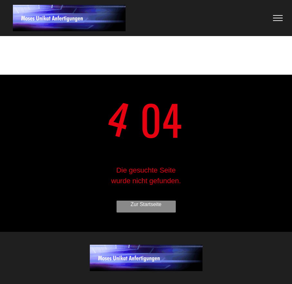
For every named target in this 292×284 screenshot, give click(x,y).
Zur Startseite (145, 204)
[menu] (277, 18)
